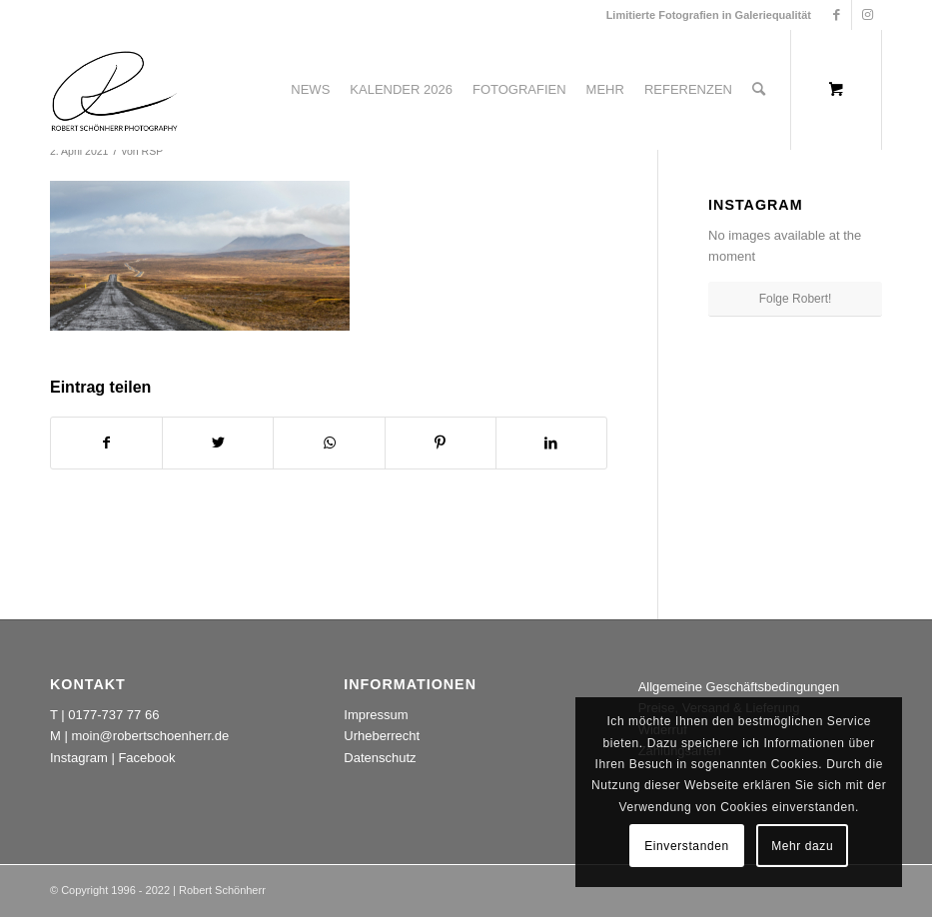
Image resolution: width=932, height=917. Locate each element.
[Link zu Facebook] (836, 15)
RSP (153, 151)
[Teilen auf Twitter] (218, 443)
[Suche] (758, 90)
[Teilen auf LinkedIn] (551, 443)
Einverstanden (686, 846)
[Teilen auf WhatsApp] (329, 443)
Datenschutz (380, 757)
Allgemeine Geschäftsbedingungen (739, 686)
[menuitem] (310, 90)
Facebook (146, 757)
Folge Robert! (795, 299)
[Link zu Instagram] (867, 15)
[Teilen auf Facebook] (106, 443)
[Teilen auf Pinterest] (440, 443)
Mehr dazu (802, 846)
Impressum (376, 714)
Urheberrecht (382, 735)
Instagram (79, 757)
